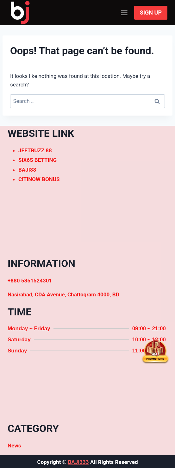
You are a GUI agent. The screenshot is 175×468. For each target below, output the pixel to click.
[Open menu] (124, 12)
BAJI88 (27, 170)
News (14, 445)
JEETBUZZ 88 (35, 150)
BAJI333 (78, 462)
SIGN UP (151, 12)
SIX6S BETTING (37, 160)
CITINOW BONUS (38, 179)
